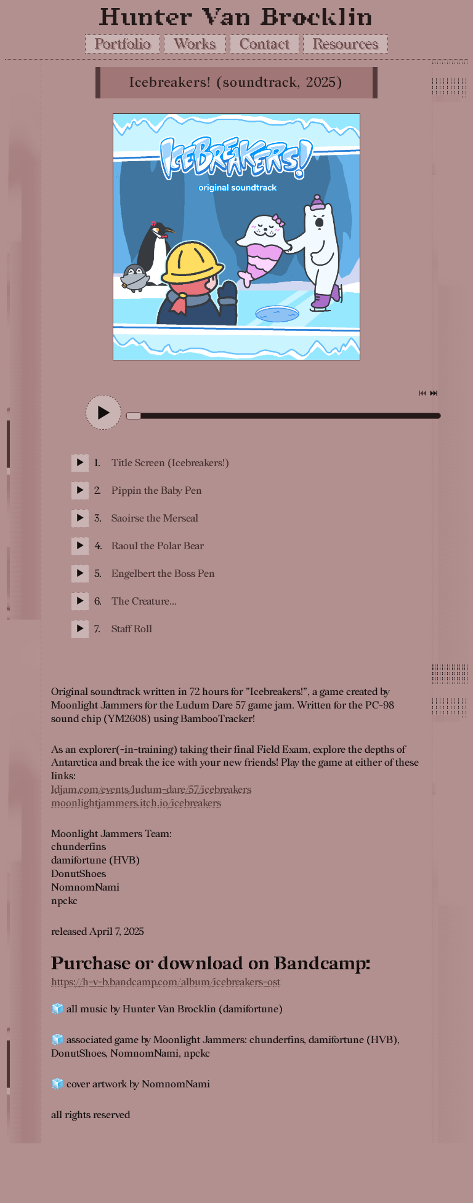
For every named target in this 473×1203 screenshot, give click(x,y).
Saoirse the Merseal (154, 518)
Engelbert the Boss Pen (163, 574)
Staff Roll (131, 629)
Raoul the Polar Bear (157, 546)
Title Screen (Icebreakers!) (170, 463)
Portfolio (122, 44)
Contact (264, 44)
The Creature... (144, 601)
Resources (345, 44)
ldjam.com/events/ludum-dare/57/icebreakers (151, 790)
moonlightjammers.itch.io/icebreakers (136, 803)
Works (195, 44)
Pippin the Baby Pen (156, 491)
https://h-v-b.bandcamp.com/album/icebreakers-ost (165, 982)
